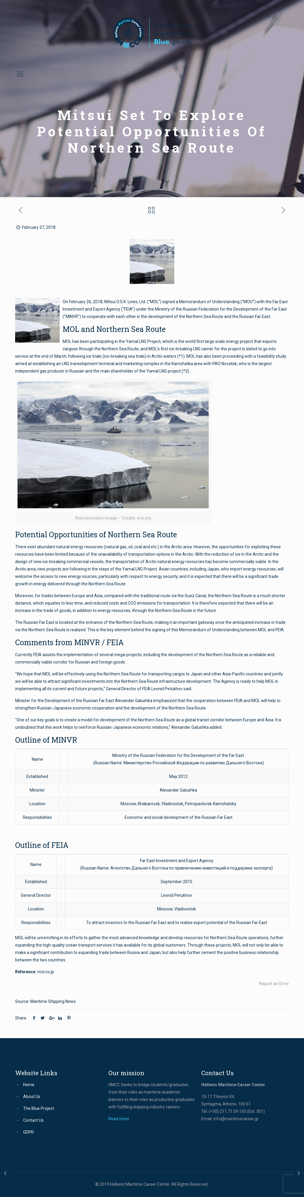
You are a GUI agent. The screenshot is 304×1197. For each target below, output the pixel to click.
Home (28, 1084)
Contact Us (33, 1120)
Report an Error (274, 983)
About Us (31, 1096)
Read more (118, 1118)
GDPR (28, 1132)
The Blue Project (38, 1108)
